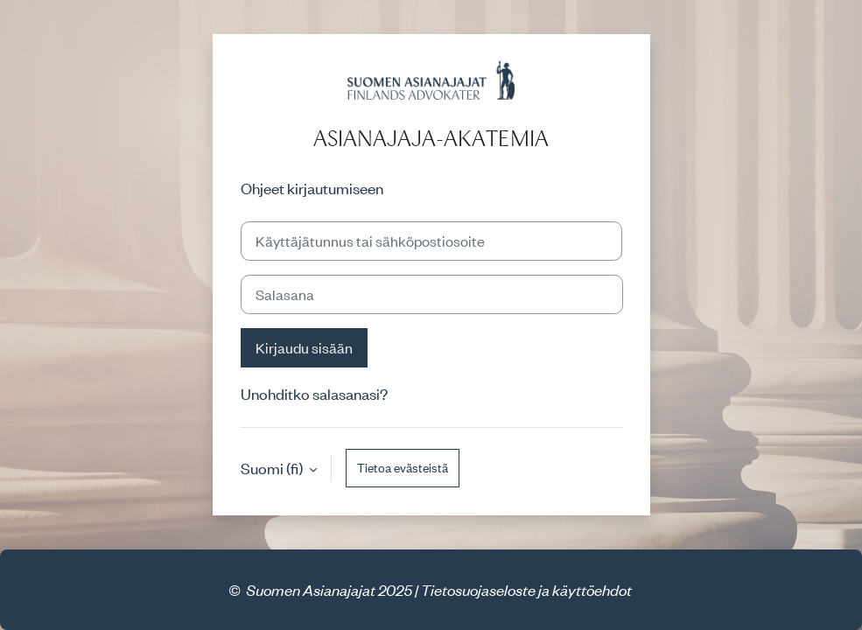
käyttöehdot (592, 589)
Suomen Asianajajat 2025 (329, 589)
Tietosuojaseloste (478, 589)
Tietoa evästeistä (402, 467)
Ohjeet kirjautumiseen (312, 188)
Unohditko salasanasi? (314, 393)
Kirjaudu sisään (304, 347)
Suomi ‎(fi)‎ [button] (273, 468)
